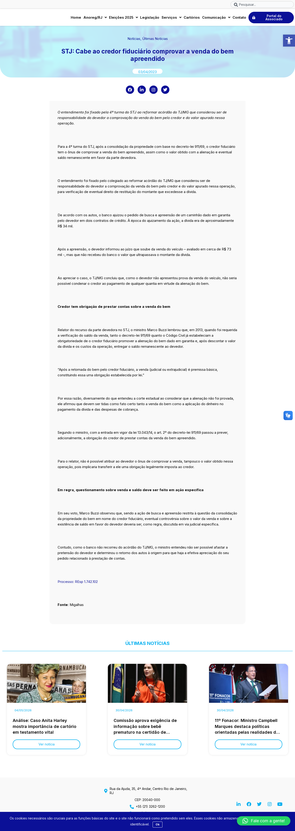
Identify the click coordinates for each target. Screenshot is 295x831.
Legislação (149, 18)
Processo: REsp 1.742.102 (78, 583)
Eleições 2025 (123, 18)
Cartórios (192, 18)
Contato (239, 18)
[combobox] (262, 4)
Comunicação (216, 18)
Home (76, 18)
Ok (157, 824)
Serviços (171, 18)
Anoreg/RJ (95, 18)
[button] (289, 41)
